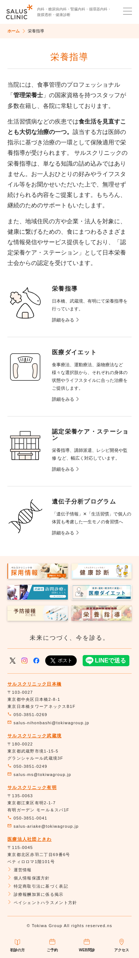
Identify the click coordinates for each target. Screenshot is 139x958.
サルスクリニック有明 (32, 787)
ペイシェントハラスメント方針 (42, 902)
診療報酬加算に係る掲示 (35, 894)
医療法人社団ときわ (29, 839)
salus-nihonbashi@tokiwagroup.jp (48, 723)
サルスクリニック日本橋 (34, 684)
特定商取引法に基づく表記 (37, 886)
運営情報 (19, 870)
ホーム (13, 31)
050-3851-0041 (27, 818)
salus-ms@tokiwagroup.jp (39, 774)
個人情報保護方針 (28, 878)
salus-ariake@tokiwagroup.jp (43, 826)
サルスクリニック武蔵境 (34, 735)
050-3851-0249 (27, 766)
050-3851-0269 (27, 714)
